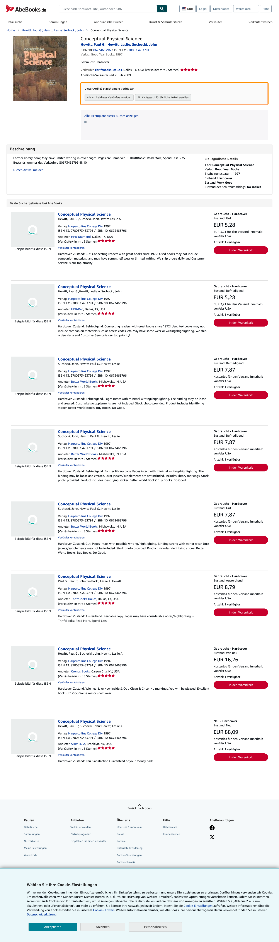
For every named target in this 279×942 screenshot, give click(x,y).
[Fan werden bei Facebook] (212, 828)
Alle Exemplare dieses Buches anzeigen (111, 115)
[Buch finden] (162, 8)
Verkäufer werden (260, 22)
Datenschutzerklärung (130, 848)
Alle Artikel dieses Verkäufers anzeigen (109, 97)
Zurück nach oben (139, 808)
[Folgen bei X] (212, 837)
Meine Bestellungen (35, 848)
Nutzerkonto (221, 8)
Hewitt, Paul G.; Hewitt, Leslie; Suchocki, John (52, 30)
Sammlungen (58, 22)
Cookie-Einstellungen (198, 905)
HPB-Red (77, 309)
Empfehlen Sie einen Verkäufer (88, 841)
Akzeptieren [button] (52, 927)
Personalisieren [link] (155, 927)
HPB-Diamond (81, 236)
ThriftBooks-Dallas (83, 599)
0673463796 (102, 50)
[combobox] (108, 8)
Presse (120, 834)
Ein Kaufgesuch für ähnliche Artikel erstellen (163, 97)
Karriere (121, 841)
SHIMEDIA (78, 744)
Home (11, 30)
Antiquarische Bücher (108, 22)
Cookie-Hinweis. (104, 910)
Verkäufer (215, 22)
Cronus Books (80, 671)
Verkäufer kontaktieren (71, 247)
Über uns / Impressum (130, 827)
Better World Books (84, 381)
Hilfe (266, 8)
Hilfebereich (170, 827)
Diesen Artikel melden (28, 170)
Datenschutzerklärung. (42, 914)
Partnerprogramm (80, 834)
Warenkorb (30, 855)
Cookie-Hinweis (126, 862)
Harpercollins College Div (85, 226)
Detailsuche (14, 22)
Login (203, 8)
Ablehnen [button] (103, 927)
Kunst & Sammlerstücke (165, 22)
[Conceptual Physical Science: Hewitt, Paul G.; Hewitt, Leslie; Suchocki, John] (40, 38)
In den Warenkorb (241, 250)
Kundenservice (171, 834)
